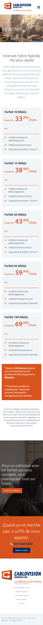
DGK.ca (20, 620)
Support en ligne (21, 550)
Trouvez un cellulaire (12, 491)
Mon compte (21, 599)
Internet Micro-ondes (21, 588)
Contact (21, 603)
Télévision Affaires (21, 584)
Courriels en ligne (21, 595)
